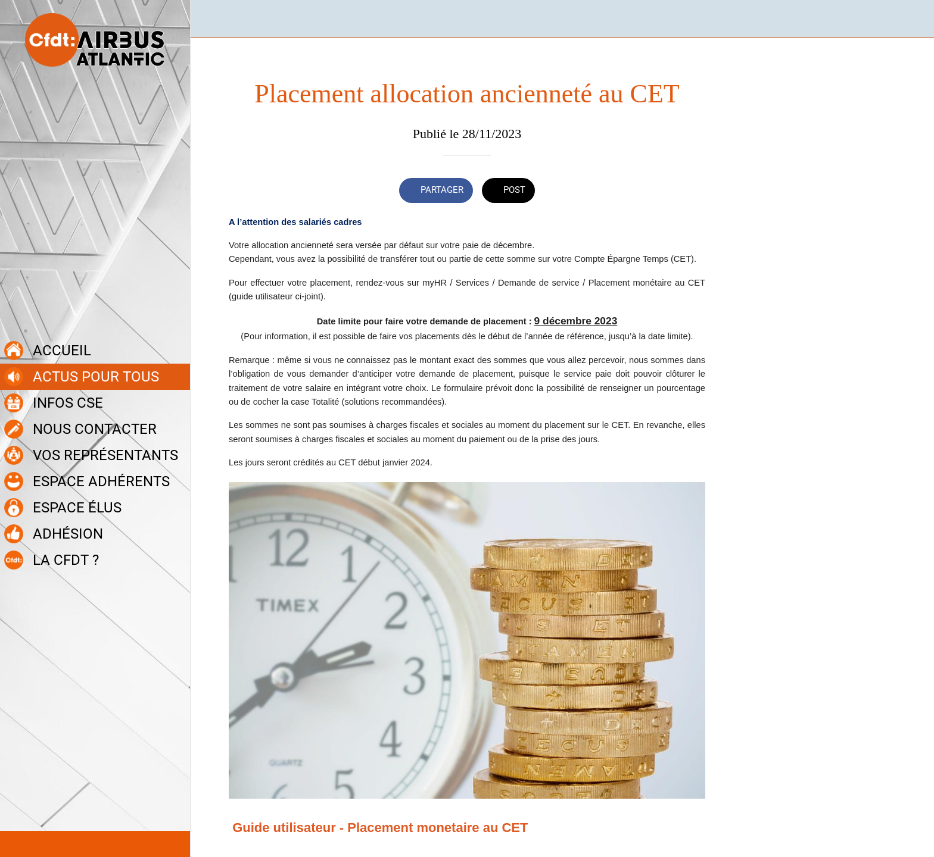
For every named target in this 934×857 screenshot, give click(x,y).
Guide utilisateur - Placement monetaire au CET (380, 827)
